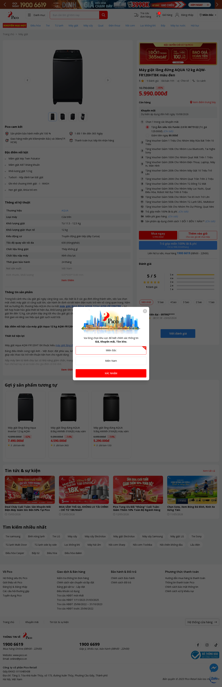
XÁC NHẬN (111, 373)
